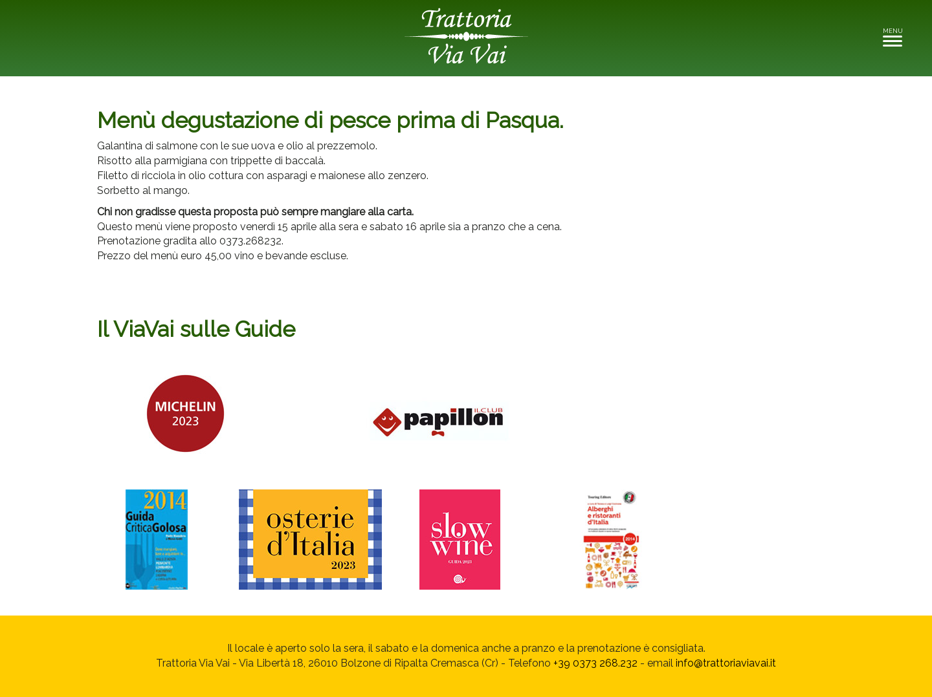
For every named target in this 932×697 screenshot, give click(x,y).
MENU (896, 37)
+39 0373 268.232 (595, 663)
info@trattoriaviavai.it (726, 663)
